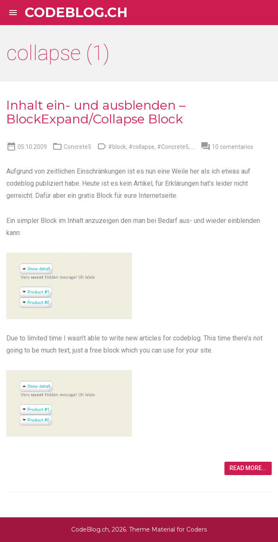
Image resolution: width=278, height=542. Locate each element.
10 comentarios (232, 146)
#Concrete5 (173, 146)
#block (117, 146)
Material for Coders (179, 529)
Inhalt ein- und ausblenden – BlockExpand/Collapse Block (95, 112)
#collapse (141, 146)
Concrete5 (77, 146)
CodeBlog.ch (76, 12)
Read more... (248, 468)
